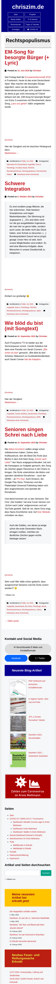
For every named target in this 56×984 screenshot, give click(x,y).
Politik (23, 161)
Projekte (32, 14)
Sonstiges (16, 29)
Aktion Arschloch (17, 449)
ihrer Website (43, 512)
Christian (37, 70)
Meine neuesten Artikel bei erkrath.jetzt (23, 898)
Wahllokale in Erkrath (22, 848)
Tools (12, 842)
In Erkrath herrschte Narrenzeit (23, 941)
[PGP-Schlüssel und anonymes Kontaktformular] (18, 688)
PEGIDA (31, 168)
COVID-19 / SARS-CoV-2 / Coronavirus (26, 819)
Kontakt (13, 852)
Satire (39, 311)
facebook (16, 658)
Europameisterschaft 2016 (38, 77)
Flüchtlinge (11, 168)
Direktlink (8, 140)
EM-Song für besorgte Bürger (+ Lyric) (27, 57)
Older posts (12, 621)
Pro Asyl (21, 479)
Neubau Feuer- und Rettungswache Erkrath (25, 958)
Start (16, 14)
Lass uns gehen (19, 103)
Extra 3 (38, 164)
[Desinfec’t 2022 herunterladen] (18, 742)
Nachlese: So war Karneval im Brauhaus (27, 935)
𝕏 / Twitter (40, 658)
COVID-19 (32, 29)
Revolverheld (41, 171)
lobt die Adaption (32, 359)
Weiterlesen (12, 153)
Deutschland (32, 414)
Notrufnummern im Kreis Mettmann (25, 838)
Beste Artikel (16, 19)
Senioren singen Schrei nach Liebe (26, 432)
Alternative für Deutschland (17, 164)
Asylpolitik (31, 164)
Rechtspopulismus (29, 171)
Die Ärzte (28, 606)
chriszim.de (28, 7)
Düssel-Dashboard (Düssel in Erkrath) (26, 835)
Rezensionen (16, 24)
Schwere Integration (17, 186)
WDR (39, 417)
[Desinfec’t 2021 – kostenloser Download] (18, 760)
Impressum (14, 858)
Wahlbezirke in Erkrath (22, 845)
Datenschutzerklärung (19, 855)
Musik (25, 168)
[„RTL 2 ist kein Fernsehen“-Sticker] (18, 724)
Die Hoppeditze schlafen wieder (23, 911)
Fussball (19, 168)
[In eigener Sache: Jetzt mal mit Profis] (18, 706)
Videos (9, 174)
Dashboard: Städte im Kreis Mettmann (29, 832)
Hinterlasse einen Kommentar (28, 174)
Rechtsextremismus (14, 171)
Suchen (46, 873)
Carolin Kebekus (21, 414)
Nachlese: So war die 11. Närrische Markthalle (29, 918)
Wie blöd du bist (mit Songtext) (24, 325)
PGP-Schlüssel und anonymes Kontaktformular (36, 684)
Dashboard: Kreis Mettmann (25, 829)
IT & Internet (32, 19)
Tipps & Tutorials (32, 24)
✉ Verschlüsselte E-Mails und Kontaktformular (28, 649)
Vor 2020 (30, 161)
